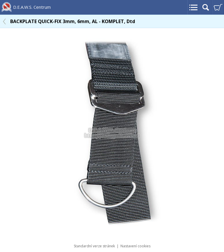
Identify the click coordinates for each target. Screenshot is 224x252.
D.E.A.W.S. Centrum (32, 7)
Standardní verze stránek (94, 246)
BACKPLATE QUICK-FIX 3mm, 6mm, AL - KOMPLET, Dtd (72, 21)
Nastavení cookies (135, 246)
